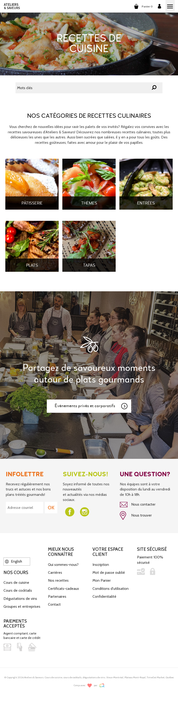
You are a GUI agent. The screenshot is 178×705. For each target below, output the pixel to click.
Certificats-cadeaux (63, 588)
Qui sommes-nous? (63, 564)
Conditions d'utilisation (110, 588)
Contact (54, 604)
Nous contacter (138, 504)
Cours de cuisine (16, 582)
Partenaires (57, 596)
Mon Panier (101, 580)
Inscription (100, 564)
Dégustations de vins (20, 598)
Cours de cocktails (17, 590)
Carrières (55, 572)
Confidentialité (104, 596)
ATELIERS (12, 6)
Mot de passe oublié (108, 572)
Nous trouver (136, 515)
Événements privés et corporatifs (91, 406)
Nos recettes (58, 580)
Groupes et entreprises (21, 606)
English (13, 561)
